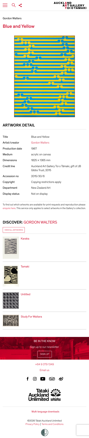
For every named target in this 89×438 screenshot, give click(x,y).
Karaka (25, 239)
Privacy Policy (32, 424)
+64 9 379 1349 (44, 364)
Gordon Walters (12, 18)
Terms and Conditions (53, 424)
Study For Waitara (31, 317)
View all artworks (14, 230)
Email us (44, 370)
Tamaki (25, 267)
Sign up (44, 354)
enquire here (9, 208)
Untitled (25, 294)
